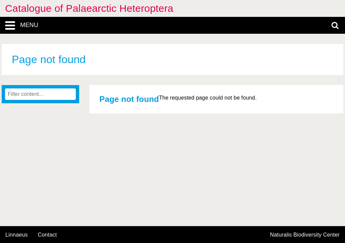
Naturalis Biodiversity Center (305, 235)
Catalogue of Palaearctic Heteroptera (89, 8)
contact (47, 235)
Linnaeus (16, 235)
